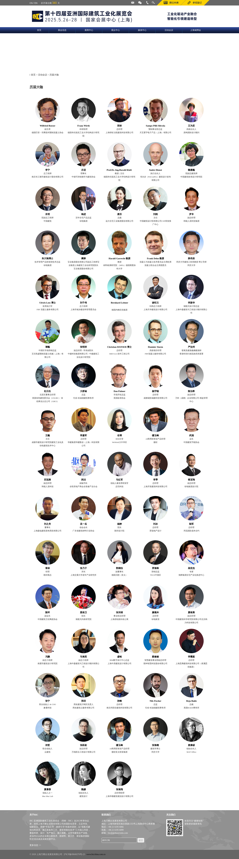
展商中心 (89, 30)
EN (35, 3)
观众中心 (115, 30)
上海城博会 (195, 30)
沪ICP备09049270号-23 (74, 854)
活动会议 (169, 30)
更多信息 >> (35, 845)
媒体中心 (142, 30)
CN (31, 3)
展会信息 (62, 30)
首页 (39, 30)
